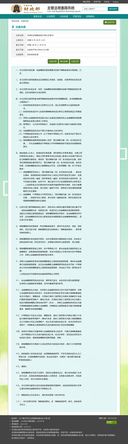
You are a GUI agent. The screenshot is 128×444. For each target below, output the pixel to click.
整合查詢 (113, 9)
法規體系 (51, 16)
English (115, 2)
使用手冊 (97, 2)
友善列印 (110, 22)
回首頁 (106, 2)
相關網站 (90, 16)
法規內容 (53, 61)
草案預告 (77, 16)
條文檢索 (64, 61)
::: (79, 2)
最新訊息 (37, 16)
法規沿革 (75, 61)
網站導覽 (86, 2)
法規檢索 (64, 16)
